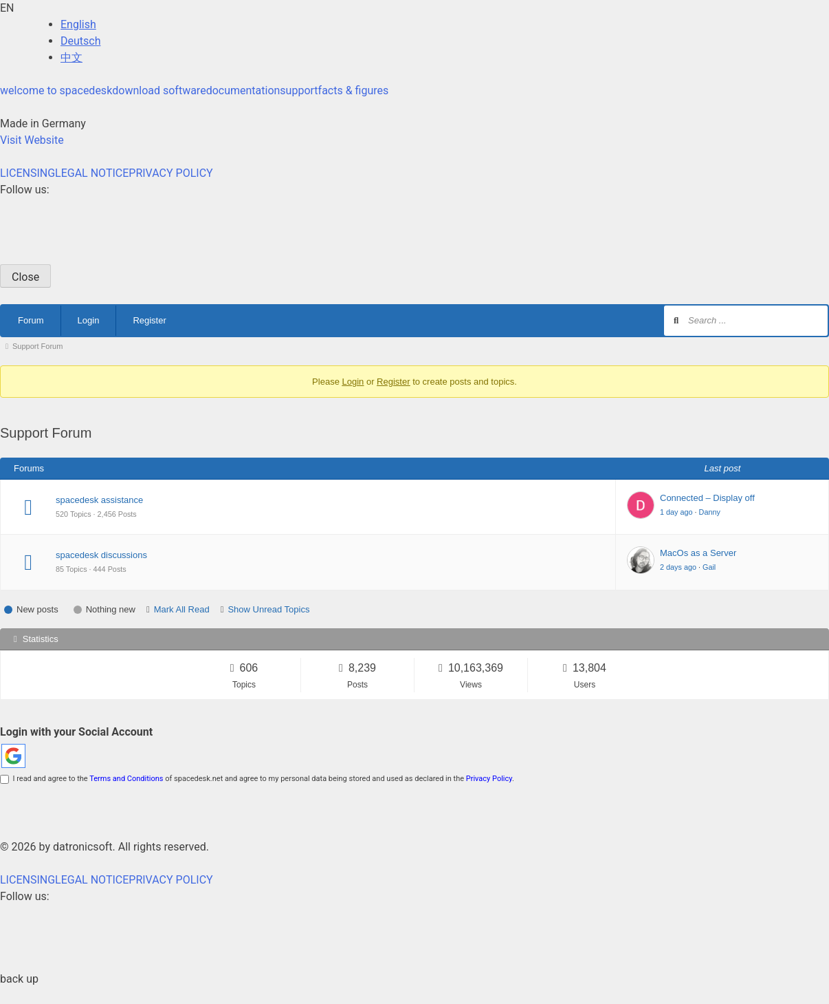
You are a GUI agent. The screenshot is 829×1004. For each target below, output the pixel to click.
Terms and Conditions (126, 778)
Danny (709, 512)
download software (159, 90)
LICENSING (27, 173)
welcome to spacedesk (56, 90)
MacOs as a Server (698, 553)
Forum (31, 320)
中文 (71, 57)
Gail (709, 567)
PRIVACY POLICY (170, 173)
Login (89, 320)
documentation (243, 90)
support (299, 90)
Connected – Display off (707, 498)
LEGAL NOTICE (92, 173)
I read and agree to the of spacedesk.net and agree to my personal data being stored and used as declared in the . (257, 778)
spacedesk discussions (101, 555)
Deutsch (80, 40)
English (78, 24)
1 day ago (676, 512)
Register (149, 320)
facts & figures (353, 90)
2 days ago (678, 567)
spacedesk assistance (99, 500)
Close (25, 277)
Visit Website (32, 140)
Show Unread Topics (268, 609)
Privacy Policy (489, 778)
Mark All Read (182, 609)
